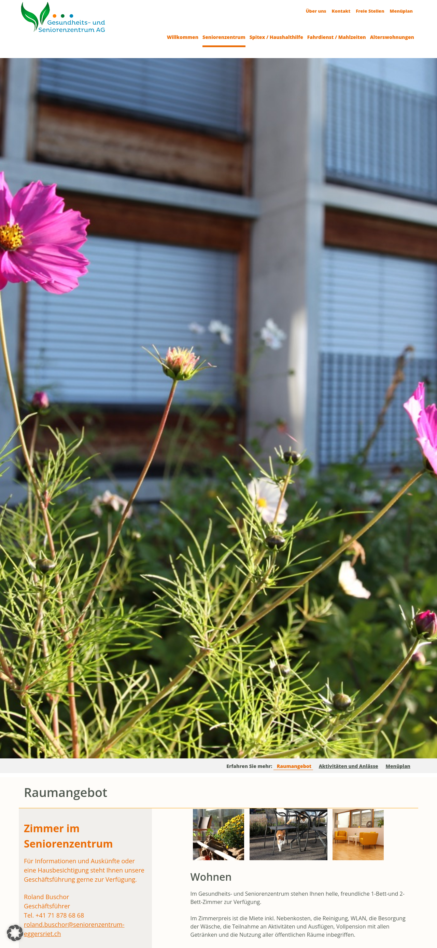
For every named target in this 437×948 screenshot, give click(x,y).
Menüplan (401, 11)
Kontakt (341, 11)
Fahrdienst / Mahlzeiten (336, 37)
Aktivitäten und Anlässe (348, 766)
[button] (15, 933)
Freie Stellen (370, 11)
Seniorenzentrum (223, 37)
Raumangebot (294, 766)
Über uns (316, 11)
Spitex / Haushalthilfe (276, 37)
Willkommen (182, 37)
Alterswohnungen (392, 37)
